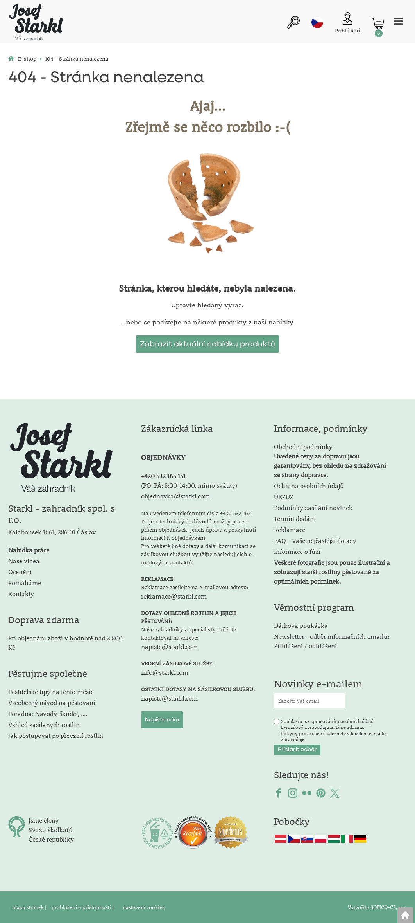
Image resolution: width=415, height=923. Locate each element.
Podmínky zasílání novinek (313, 507)
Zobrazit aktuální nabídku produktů (207, 344)
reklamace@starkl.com (174, 596)
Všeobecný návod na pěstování (51, 702)
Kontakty (21, 593)
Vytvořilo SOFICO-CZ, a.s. (377, 906)
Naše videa (23, 561)
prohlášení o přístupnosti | (83, 906)
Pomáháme (24, 583)
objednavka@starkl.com (175, 496)
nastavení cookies (144, 906)
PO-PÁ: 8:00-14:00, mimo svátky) (190, 485)
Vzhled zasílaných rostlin (44, 724)
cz (317, 22)
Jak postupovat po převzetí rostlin (55, 735)
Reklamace (289, 529)
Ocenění (20, 572)
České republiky (51, 839)
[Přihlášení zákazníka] (347, 23)
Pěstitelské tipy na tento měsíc (50, 691)
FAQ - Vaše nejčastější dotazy (315, 540)
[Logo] (35, 23)
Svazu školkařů (51, 830)
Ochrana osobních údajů (309, 485)
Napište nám (162, 720)
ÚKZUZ (283, 496)
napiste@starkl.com (169, 646)
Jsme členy (44, 820)
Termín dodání (295, 518)
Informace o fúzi (297, 551)
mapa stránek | (30, 906)
